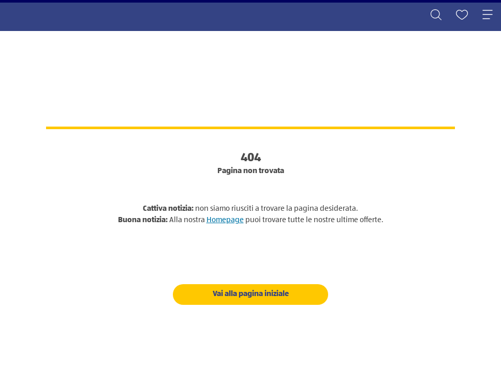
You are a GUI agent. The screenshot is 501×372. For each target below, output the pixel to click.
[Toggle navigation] (487, 15)
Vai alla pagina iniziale (251, 294)
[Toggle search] (436, 15)
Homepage (225, 220)
